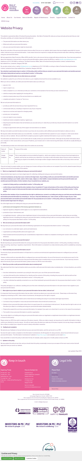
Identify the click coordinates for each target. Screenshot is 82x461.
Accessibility (36, 3)
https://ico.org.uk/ (42, 335)
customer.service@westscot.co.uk (33, 387)
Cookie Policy (47, 456)
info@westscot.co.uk (26, 66)
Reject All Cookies (19, 458)
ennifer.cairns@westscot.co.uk (68, 59)
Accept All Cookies (7, 458)
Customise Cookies (31, 458)
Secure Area (55, 389)
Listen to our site (58, 2)
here (64, 335)
